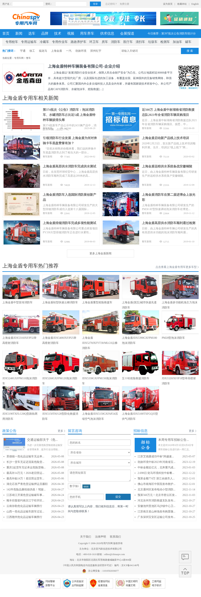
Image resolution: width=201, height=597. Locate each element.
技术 (57, 33)
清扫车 (140, 41)
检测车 (165, 41)
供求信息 (107, 33)
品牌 (44, 33)
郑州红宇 (95, 50)
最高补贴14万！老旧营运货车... (25, 478)
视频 (70, 33)
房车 (105, 41)
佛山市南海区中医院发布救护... (156, 484)
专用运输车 (29, 41)
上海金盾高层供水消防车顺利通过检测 (168, 223)
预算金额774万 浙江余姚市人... (156, 478)
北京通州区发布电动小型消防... (156, 489)
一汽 (68, 50)
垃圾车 (152, 41)
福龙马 (43, 50)
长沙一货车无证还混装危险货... (25, 461)
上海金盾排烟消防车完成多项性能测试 (69, 223)
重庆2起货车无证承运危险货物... (26, 467)
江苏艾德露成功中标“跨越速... (156, 456)
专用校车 (11, 41)
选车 (31, 33)
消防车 (115, 41)
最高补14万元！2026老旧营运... (25, 473)
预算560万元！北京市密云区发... (157, 495)
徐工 (32, 50)
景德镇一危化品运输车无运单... (25, 456)
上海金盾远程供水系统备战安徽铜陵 (167, 166)
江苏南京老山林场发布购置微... (156, 511)
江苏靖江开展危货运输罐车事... (25, 495)
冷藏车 (44, 41)
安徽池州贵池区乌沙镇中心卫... (156, 506)
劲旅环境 (80, 50)
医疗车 (128, 41)
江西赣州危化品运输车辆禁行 (24, 517)
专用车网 (19, 58)
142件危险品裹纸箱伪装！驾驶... (26, 489)
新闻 (18, 33)
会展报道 (127, 33)
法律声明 (100, 536)
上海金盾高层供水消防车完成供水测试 (69, 166)
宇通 (23, 50)
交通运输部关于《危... (42, 439)
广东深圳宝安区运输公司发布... (156, 517)
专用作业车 (60, 41)
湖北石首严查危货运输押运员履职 (27, 484)
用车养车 (87, 33)
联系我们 (115, 536)
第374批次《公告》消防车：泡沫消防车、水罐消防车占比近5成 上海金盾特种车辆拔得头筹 (69, 115)
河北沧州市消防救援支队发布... (156, 500)
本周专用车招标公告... (173, 439)
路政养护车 (78, 41)
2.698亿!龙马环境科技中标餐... (156, 473)
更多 (60, 430)
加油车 (177, 41)
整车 (28, 58)
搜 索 (190, 50)
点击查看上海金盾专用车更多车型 (176, 267)
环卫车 (94, 41)
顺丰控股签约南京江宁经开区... (25, 500)
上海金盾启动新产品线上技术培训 (165, 138)
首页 (5, 33)
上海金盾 (56, 50)
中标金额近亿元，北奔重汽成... (156, 467)
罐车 (188, 41)
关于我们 (85, 536)
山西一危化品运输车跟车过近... (25, 511)
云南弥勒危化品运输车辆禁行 (24, 506)
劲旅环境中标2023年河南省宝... (156, 461)
